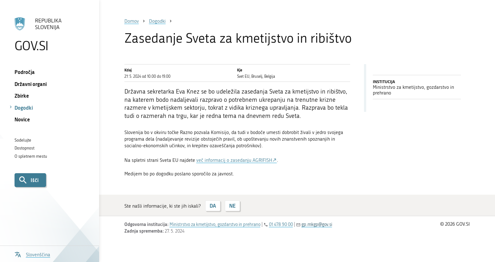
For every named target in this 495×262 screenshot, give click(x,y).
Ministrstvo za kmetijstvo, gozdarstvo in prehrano (215, 224)
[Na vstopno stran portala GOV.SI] (49, 34)
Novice (22, 119)
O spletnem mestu (31, 156)
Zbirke (22, 95)
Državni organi (31, 84)
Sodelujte (23, 140)
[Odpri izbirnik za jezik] (32, 254)
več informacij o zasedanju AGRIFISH (234, 160)
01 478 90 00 (281, 224)
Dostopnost (24, 148)
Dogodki (24, 107)
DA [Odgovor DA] (213, 205)
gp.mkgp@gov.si (316, 224)
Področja (25, 72)
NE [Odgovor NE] (232, 205)
